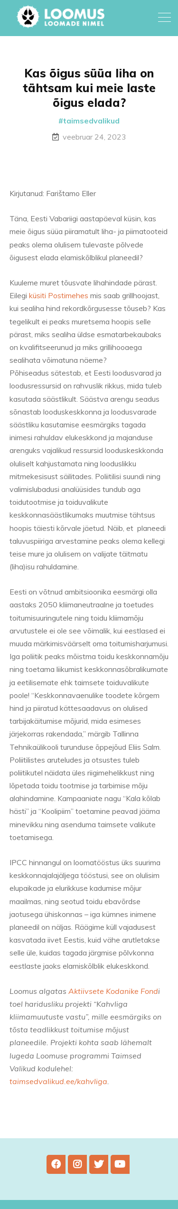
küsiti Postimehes (58, 295)
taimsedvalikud (91, 120)
